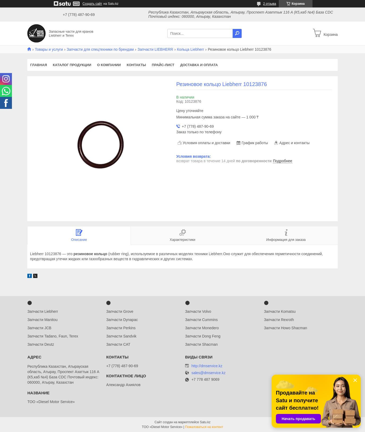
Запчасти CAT (118, 344)
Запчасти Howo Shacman (285, 328)
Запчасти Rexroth (279, 320)
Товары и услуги (49, 49)
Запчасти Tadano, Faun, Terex (52, 336)
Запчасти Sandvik (121, 336)
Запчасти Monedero (202, 328)
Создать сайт (92, 4)
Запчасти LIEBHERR (155, 49)
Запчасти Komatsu (280, 311)
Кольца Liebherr (190, 49)
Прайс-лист (163, 65)
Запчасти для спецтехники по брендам (100, 49)
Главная (38, 65)
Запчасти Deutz (40, 344)
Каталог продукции (72, 65)
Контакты (136, 65)
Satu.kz (205, 422)
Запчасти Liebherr (42, 311)
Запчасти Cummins (201, 320)
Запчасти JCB (39, 328)
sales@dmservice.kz (209, 373)
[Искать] (237, 33)
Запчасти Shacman (201, 344)
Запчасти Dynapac (122, 320)
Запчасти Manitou (42, 320)
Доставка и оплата (199, 65)
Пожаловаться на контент (204, 427)
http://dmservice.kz (207, 366)
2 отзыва (269, 4)
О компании (109, 65)
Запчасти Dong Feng (202, 336)
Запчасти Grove (119, 311)
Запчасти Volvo (198, 311)
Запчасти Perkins (121, 328)
